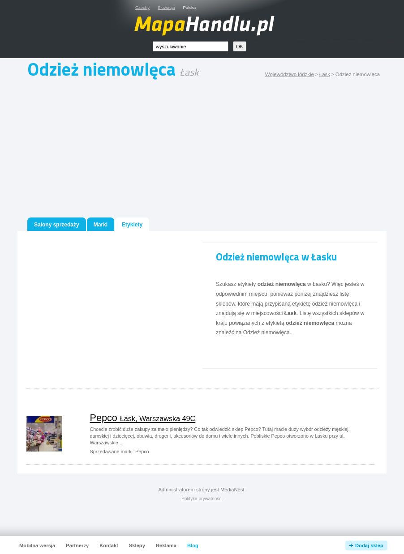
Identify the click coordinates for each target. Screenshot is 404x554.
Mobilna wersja (37, 545)
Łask (324, 74)
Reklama (166, 545)
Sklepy (137, 545)
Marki (100, 225)
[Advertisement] (202, 150)
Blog (192, 545)
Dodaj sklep (369, 545)
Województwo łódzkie (289, 74)
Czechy (142, 7)
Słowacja (166, 7)
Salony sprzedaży (56, 225)
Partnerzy (77, 545)
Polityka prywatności (201, 498)
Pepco (143, 417)
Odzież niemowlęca (266, 332)
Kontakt (108, 545)
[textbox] (190, 46)
